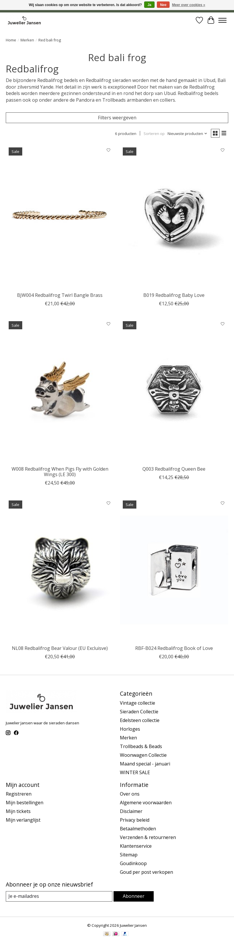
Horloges (130, 729)
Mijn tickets (18, 811)
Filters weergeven (117, 117)
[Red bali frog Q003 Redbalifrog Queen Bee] (174, 390)
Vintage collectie (137, 703)
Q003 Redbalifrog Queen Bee (173, 469)
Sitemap (129, 854)
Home (11, 40)
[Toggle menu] (222, 20)
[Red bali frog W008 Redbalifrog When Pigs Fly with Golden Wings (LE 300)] (60, 390)
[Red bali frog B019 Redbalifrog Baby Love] (174, 217)
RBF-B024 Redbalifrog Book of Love (174, 648)
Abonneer (133, 896)
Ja (149, 5)
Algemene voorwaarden (146, 802)
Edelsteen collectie (139, 720)
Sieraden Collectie (139, 711)
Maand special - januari (145, 764)
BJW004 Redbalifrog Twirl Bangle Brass (60, 295)
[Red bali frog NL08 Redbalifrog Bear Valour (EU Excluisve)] (60, 570)
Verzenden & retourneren (148, 837)
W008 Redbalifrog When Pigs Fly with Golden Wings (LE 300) (60, 472)
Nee (163, 5)
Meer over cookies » (188, 5)
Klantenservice (136, 846)
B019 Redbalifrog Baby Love (174, 295)
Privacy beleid (134, 820)
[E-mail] (59, 896)
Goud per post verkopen (146, 872)
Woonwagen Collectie (143, 755)
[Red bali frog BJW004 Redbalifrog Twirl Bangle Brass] (60, 217)
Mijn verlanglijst (23, 820)
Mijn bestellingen (24, 802)
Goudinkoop (133, 863)
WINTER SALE (135, 772)
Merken (27, 40)
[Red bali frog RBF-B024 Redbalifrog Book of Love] (174, 570)
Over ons (130, 794)
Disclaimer (131, 811)
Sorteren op (154, 133)
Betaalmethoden (138, 828)
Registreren (18, 794)
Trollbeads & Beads (141, 746)
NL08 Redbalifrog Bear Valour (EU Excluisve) (60, 648)
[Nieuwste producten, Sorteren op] (187, 133)
